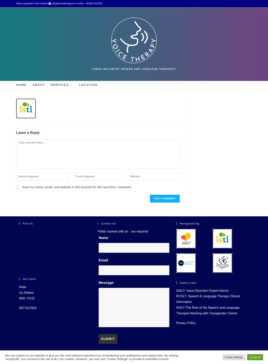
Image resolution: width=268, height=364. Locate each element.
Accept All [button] (255, 357)
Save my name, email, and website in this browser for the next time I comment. (77, 187)
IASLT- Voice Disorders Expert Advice (202, 290)
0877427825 (28, 308)
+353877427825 (93, 3)
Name (105, 238)
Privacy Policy (186, 323)
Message (107, 283)
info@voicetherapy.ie (63, 3)
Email (104, 260)
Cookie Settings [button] (234, 357)
